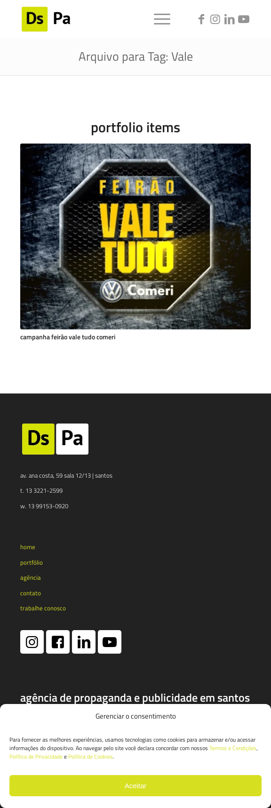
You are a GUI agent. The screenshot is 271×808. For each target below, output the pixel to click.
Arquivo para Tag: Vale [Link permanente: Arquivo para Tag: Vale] (136, 56)
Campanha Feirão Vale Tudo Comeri (67, 337)
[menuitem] (157, 19)
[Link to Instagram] (215, 19)
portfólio (31, 562)
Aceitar (136, 786)
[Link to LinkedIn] (230, 19)
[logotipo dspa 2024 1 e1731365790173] (112, 19)
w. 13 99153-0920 (44, 506)
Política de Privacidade (36, 756)
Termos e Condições (232, 748)
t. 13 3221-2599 (41, 490)
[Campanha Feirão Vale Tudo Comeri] (135, 237)
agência (30, 577)
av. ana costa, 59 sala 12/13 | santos (66, 475)
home (27, 547)
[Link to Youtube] (244, 19)
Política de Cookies (90, 756)
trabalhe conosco (43, 608)
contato (30, 593)
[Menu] (157, 19)
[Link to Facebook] (201, 19)
